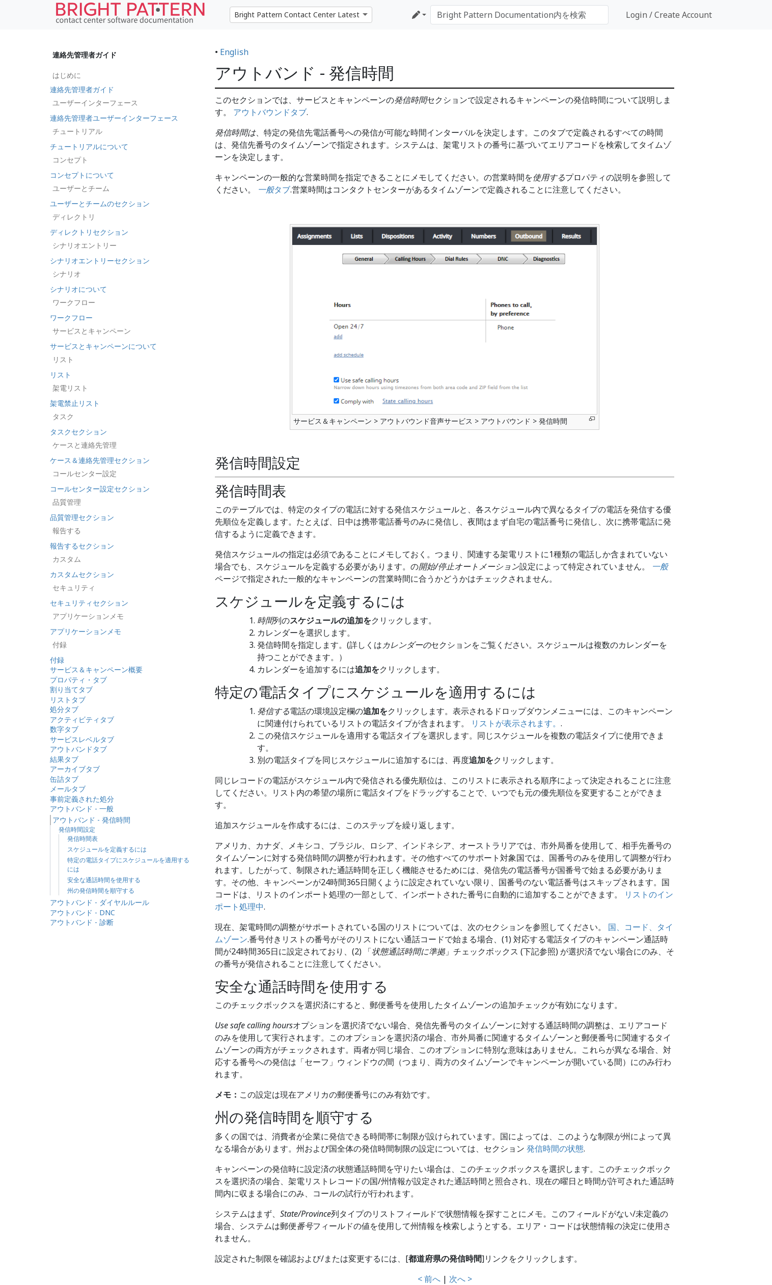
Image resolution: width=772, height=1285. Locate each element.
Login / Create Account (669, 14)
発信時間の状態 (555, 1148)
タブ (274, 189)
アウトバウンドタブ (270, 112)
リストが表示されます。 (516, 723)
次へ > (460, 1278)
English (234, 52)
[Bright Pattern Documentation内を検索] (519, 14)
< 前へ (429, 1278)
